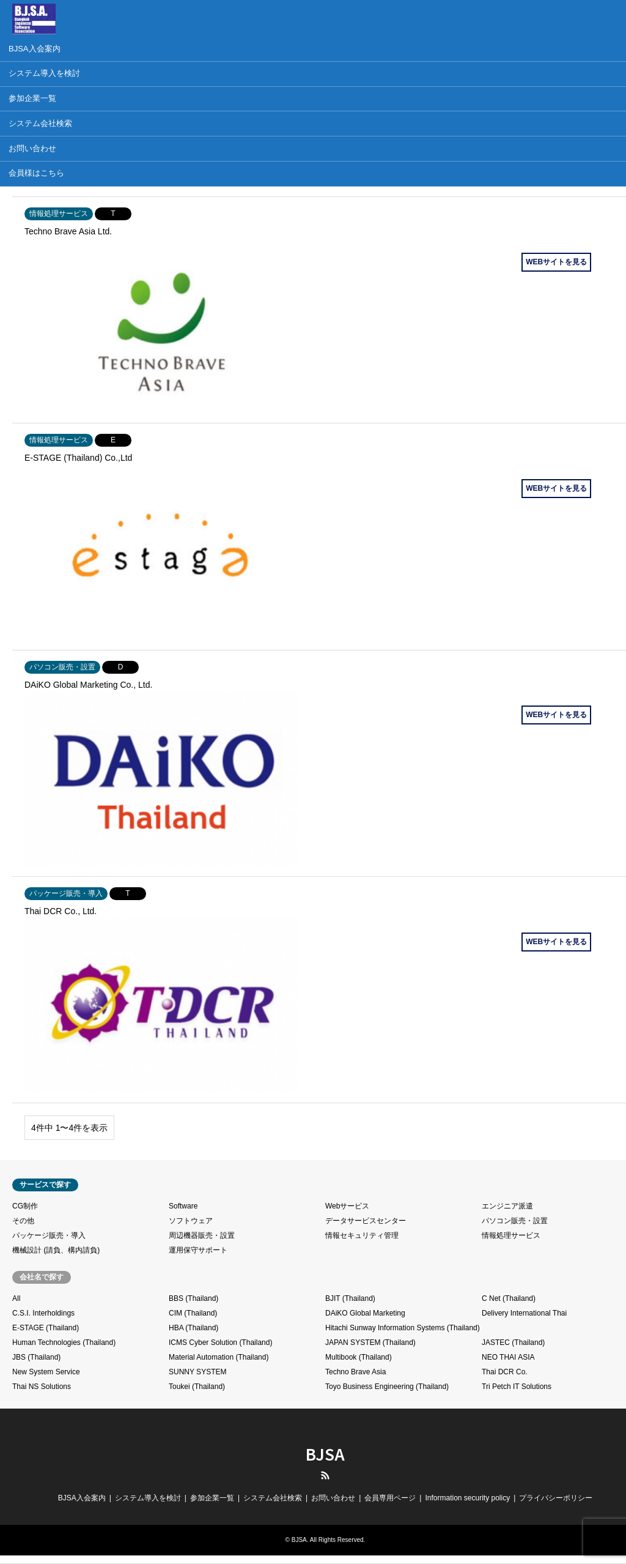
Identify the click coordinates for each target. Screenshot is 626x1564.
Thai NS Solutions (41, 1386)
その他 (23, 1220)
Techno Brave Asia (355, 1372)
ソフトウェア (191, 1220)
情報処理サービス (511, 1235)
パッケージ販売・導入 (49, 1235)
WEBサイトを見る (556, 262)
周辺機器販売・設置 (202, 1235)
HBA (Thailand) (193, 1328)
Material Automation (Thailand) (218, 1357)
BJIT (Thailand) (350, 1298)
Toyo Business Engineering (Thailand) (387, 1386)
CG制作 (25, 1206)
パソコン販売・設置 (515, 1220)
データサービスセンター (365, 1220)
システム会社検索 (272, 1498)
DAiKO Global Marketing (365, 1313)
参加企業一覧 (212, 1498)
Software (183, 1206)
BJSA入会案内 (82, 1498)
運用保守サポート (198, 1250)
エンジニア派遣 (507, 1206)
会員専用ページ (390, 1498)
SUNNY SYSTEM (197, 1372)
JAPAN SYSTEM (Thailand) (370, 1342)
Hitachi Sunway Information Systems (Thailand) (402, 1328)
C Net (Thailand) (509, 1298)
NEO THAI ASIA (508, 1357)
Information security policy (467, 1498)
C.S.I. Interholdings (43, 1313)
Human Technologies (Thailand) (64, 1342)
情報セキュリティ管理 (362, 1235)
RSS (325, 1475)
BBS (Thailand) (193, 1298)
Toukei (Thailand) (197, 1386)
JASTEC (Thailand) (513, 1342)
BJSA (325, 1453)
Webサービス (347, 1206)
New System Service (46, 1372)
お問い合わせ (333, 1498)
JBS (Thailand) (36, 1357)
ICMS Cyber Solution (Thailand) (220, 1342)
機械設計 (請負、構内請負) (56, 1250)
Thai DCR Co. (505, 1372)
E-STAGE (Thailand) (45, 1328)
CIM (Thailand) (193, 1313)
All (16, 1298)
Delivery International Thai (524, 1313)
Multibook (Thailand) (358, 1357)
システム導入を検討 (148, 1498)
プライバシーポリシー (555, 1498)
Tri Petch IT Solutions (516, 1386)
